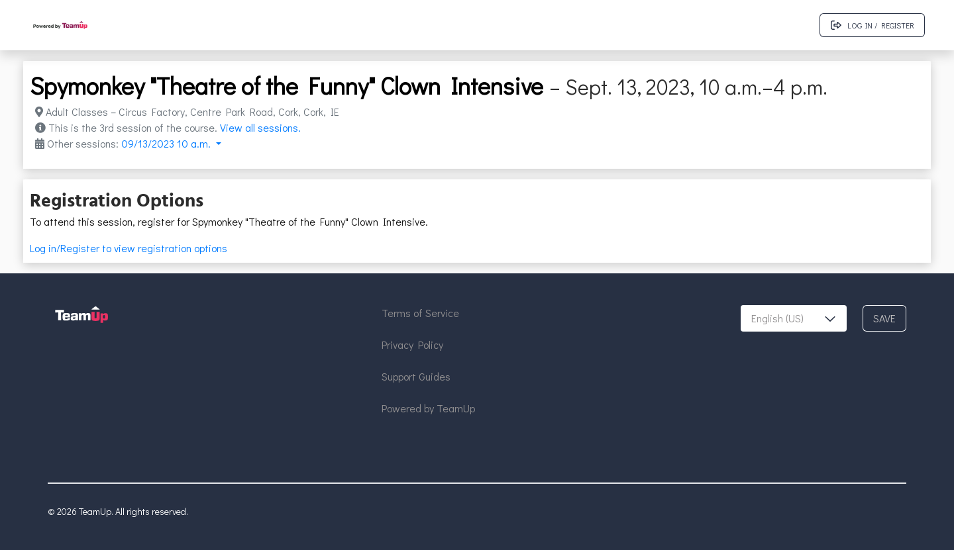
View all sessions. (260, 127)
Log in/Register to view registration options (128, 248)
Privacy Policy (412, 344)
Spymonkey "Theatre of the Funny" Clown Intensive (286, 85)
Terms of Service (420, 313)
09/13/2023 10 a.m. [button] (167, 143)
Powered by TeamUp (428, 408)
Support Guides (416, 376)
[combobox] (794, 318)
